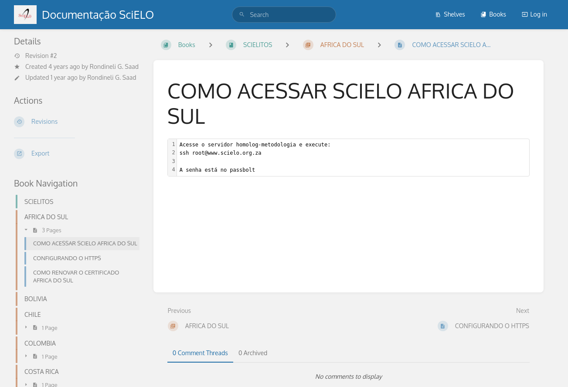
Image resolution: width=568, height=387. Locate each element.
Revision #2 (35, 55)
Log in (534, 14)
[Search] (242, 14)
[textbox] (353, 157)
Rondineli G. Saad (114, 66)
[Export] (76, 153)
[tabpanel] (348, 376)
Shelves (450, 14)
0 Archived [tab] (252, 352)
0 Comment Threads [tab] (200, 352)
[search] (284, 15)
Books (493, 14)
